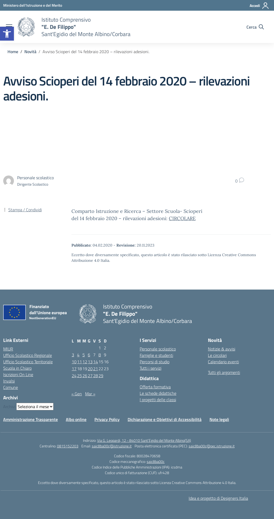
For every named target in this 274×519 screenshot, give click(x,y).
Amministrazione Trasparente (30, 419)
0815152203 (67, 446)
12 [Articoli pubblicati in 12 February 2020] (84, 361)
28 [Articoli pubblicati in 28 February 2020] (95, 375)
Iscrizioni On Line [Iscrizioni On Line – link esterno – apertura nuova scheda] (18, 374)
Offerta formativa (155, 387)
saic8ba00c (156, 461)
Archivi (9, 406)
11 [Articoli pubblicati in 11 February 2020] (79, 361)
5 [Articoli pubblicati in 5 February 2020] (83, 355)
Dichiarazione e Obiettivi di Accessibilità (164, 419)
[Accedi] (259, 5)
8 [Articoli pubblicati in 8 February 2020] (99, 355)
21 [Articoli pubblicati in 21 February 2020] (95, 368)
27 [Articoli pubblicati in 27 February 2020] (90, 375)
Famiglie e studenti (156, 355)
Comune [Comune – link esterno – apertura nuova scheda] (10, 387)
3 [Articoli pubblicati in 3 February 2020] (73, 355)
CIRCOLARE (182, 218)
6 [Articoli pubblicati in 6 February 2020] (89, 355)
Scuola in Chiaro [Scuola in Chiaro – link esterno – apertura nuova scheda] (17, 368)
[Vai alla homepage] (26, 27)
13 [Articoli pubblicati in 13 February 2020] (90, 361)
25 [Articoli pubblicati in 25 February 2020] (79, 375)
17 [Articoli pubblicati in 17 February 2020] (74, 368)
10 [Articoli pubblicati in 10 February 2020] (74, 361)
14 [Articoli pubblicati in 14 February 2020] (95, 361)
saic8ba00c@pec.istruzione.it (212, 446)
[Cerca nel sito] (255, 27)
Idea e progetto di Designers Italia (218, 498)
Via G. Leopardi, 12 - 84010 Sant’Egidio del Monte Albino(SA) (144, 440)
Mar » (90, 394)
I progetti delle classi (158, 399)
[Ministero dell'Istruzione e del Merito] (32, 5)
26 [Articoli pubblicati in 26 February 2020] (84, 375)
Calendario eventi (223, 361)
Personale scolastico (158, 349)
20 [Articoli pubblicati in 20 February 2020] (90, 368)
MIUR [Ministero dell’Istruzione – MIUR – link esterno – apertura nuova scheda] (8, 349)
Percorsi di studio (154, 361)
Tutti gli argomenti (224, 372)
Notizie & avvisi (221, 349)
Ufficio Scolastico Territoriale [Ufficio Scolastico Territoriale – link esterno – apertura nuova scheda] (28, 361)
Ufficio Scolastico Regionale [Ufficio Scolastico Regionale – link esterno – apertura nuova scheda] (27, 355)
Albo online (76, 419)
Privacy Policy (107, 419)
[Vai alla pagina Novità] (30, 51)
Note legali (219, 419)
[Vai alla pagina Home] (12, 51)
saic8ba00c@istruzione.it (112, 446)
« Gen (76, 394)
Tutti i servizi (150, 368)
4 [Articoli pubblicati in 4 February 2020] (78, 355)
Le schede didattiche (158, 393)
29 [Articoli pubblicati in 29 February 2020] (100, 375)
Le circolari (217, 355)
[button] (7, 34)
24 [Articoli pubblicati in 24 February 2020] (74, 375)
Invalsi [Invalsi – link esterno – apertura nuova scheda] (9, 381)
